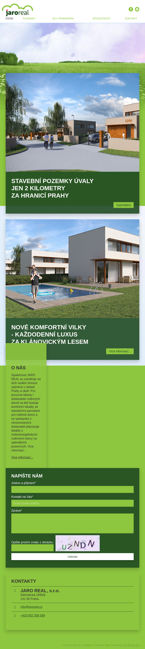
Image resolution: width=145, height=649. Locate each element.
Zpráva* (16, 510)
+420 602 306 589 (33, 615)
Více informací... (120, 351)
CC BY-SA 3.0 (131, 645)
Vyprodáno (123, 205)
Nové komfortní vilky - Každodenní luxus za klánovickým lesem (49, 334)
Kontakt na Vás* (22, 496)
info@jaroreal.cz (31, 606)
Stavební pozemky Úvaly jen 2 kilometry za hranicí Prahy (52, 188)
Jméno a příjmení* (23, 483)
